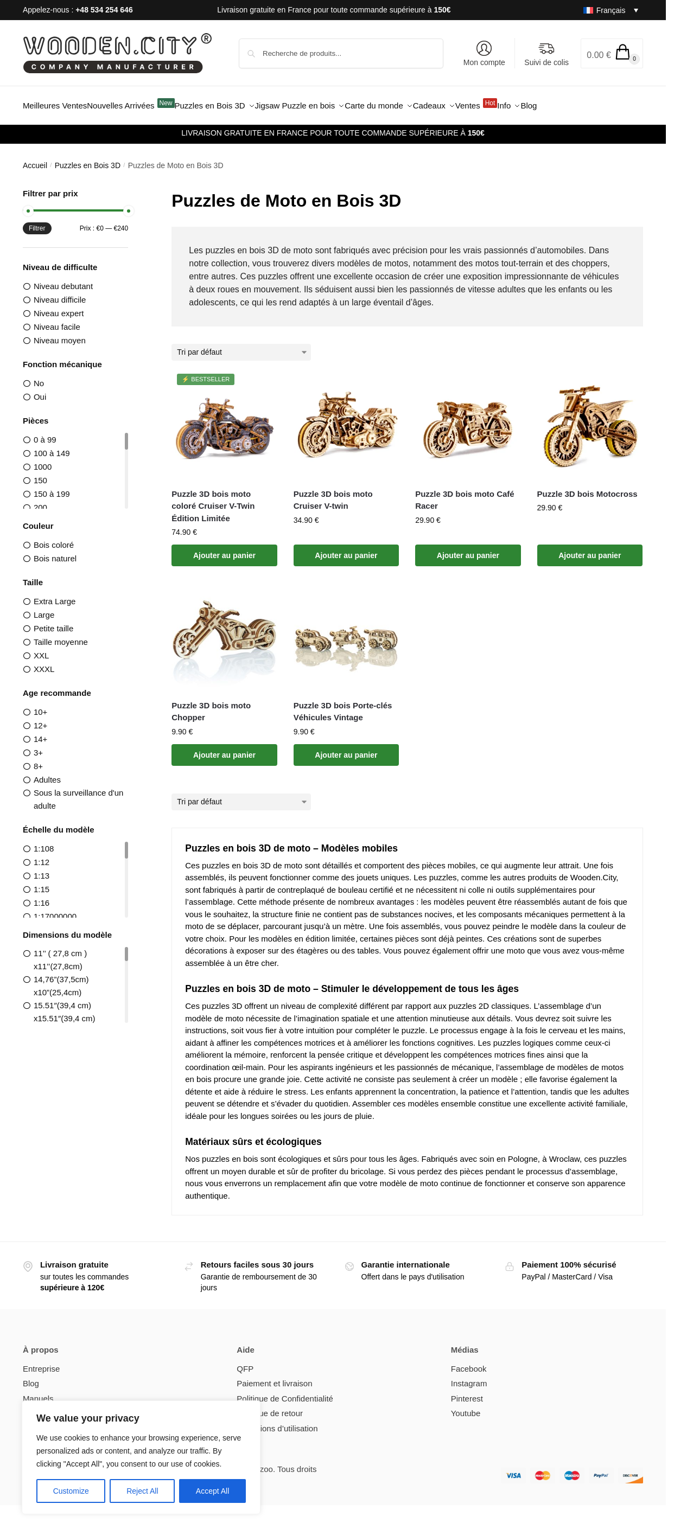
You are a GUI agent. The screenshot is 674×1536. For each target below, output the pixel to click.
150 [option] (40, 474)
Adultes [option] (47, 773)
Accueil (35, 159)
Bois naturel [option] (55, 552)
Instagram (469, 1377)
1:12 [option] (41, 856)
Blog (31, 1377)
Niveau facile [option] (57, 320)
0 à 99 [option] (45, 433)
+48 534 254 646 (104, 9)
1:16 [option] (41, 896)
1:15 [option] (41, 883)
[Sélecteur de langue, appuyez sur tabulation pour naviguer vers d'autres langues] (606, 10)
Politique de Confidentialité (285, 1392)
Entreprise (41, 1362)
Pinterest (467, 1392)
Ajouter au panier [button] (224, 549)
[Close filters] (131, 188)
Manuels (38, 1392)
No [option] (39, 377)
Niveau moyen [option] (60, 334)
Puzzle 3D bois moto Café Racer (464, 493)
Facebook (469, 1362)
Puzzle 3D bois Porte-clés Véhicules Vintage (343, 705)
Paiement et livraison (274, 1377)
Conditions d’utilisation (277, 1422)
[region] (141, 1457)
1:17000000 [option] (55, 910)
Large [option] (44, 608)
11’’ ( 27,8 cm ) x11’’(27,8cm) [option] (60, 954)
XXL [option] (41, 649)
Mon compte (484, 54)
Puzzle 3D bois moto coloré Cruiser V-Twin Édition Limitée (213, 499)
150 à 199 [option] (52, 487)
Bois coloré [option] (54, 538)
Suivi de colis (546, 54)
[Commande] (242, 346)
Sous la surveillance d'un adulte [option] (78, 793)
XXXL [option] (44, 663)
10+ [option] (40, 706)
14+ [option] (40, 733)
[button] (612, 53)
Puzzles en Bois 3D (87, 159)
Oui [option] (40, 390)
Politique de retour (270, 1407)
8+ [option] (38, 760)
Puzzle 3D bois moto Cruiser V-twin (333, 493)
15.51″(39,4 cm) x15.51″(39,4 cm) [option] (65, 1006)
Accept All (212, 1491)
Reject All (142, 1491)
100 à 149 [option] (52, 447)
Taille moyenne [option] (61, 636)
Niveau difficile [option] (60, 293)
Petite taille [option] (53, 622)
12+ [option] (40, 719)
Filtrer (37, 222)
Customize (71, 1491)
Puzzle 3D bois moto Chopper (211, 705)
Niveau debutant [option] (63, 279)
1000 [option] (43, 460)
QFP (245, 1362)
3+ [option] (38, 746)
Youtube (466, 1407)
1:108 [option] (44, 842)
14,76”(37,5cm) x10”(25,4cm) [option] (61, 980)
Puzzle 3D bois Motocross (587, 487)
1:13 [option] (41, 869)
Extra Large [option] (55, 595)
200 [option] (40, 501)
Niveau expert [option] (59, 307)
